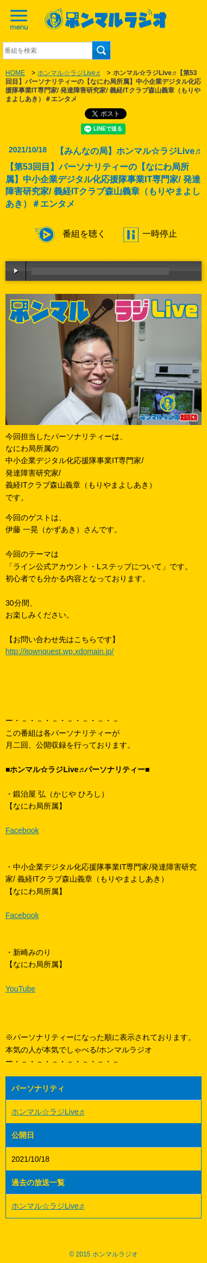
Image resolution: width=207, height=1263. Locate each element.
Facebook (22, 830)
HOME (15, 73)
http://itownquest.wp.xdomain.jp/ (59, 651)
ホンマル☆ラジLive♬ (68, 73)
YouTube (20, 988)
